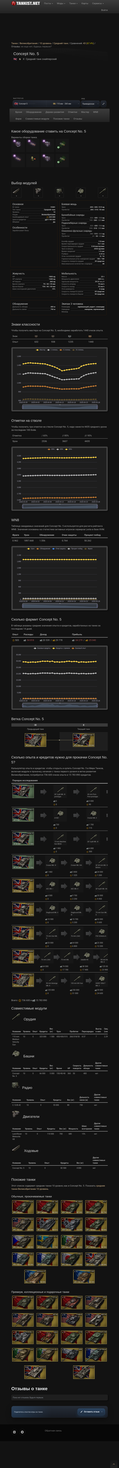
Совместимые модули (37, 118)
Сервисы (98, 3)
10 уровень (45, 43)
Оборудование (33, 112)
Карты (85, 3)
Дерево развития (55, 112)
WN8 (95, 112)
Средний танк (60, 43)
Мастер (85, 112)
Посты (48, 3)
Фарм (19, 118)
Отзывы (77, 118)
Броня (19, 112)
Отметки (72, 112)
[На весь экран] (103, 103)
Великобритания (28, 43)
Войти (104, 10)
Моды (61, 3)
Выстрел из (18, 98)
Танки (73, 3)
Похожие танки (61, 118)
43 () (88, 43)
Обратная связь (53, 1430)
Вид (83, 99)
